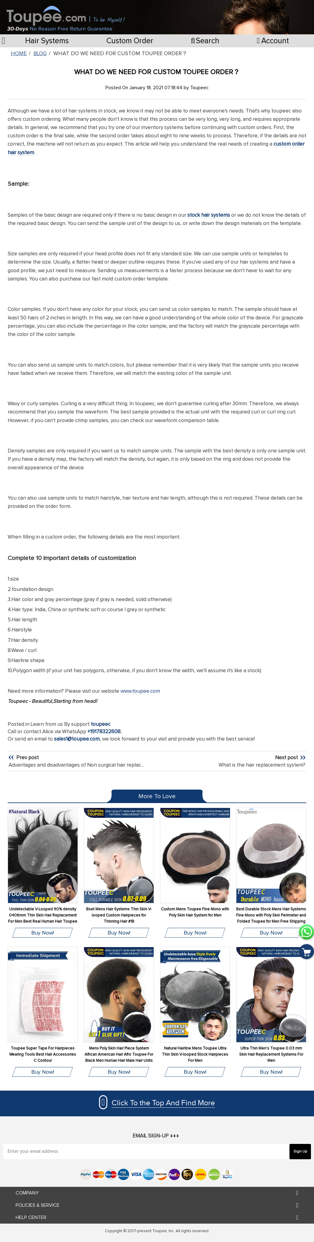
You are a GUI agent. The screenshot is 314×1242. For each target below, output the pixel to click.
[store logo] (65, 15)
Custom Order (129, 41)
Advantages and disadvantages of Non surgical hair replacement (82, 765)
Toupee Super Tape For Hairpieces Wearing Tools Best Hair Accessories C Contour (42, 1054)
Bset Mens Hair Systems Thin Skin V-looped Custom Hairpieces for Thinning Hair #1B (119, 915)
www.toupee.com (140, 691)
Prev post (27, 757)
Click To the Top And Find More (163, 1103)
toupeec (100, 724)
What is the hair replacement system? (262, 765)
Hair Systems (47, 41)
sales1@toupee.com (77, 739)
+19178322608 (104, 731)
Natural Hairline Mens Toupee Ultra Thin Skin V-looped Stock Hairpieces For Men (195, 1054)
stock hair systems (208, 215)
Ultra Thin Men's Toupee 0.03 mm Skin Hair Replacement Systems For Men (271, 1054)
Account (273, 41)
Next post (287, 757)
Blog (40, 53)
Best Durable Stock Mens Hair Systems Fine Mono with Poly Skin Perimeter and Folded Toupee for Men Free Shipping (271, 915)
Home (19, 53)
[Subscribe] (300, 1151)
